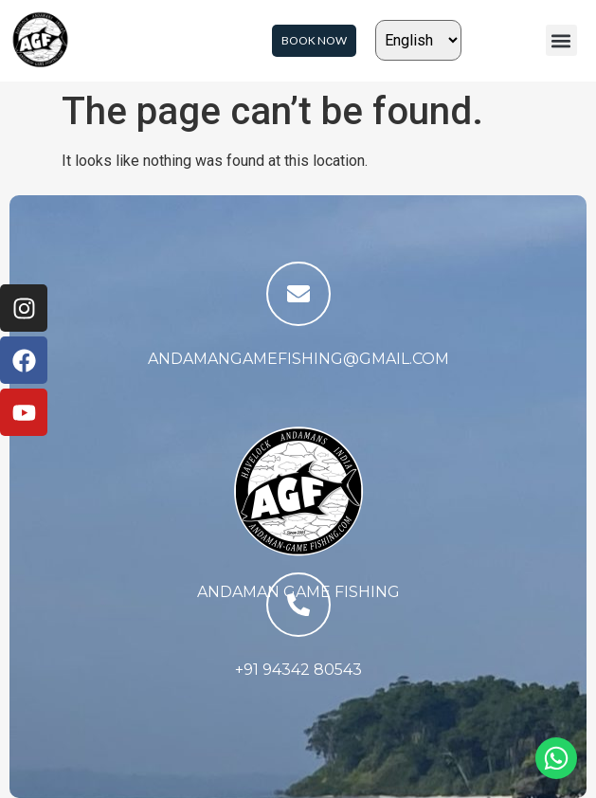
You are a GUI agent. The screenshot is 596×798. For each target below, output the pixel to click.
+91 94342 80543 (298, 670)
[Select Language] (418, 40)
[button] (561, 40)
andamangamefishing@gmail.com (298, 359)
